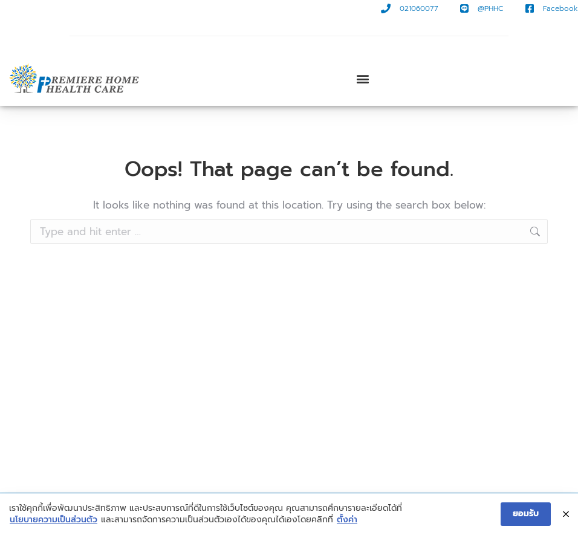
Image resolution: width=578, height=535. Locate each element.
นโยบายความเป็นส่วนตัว (53, 521)
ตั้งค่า (347, 521)
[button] (363, 79)
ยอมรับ (526, 514)
